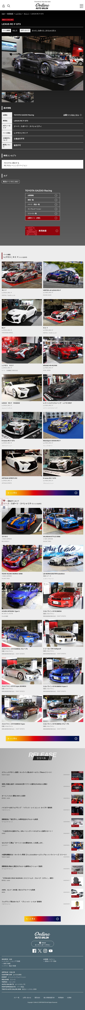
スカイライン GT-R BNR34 (52, 611)
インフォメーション (34, 209)
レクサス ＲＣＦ (8, 365)
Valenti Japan (6, 774)
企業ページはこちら (71, 115)
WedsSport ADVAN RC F (52, 441)
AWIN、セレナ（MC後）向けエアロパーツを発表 (18, 890)
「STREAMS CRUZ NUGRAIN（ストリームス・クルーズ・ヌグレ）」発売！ (28, 878)
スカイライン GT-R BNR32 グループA (15, 649)
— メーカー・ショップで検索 (11, 961)
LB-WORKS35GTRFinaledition (54, 574)
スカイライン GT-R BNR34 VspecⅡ (55, 686)
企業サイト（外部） (34, 218)
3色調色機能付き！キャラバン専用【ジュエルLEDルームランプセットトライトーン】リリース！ (34, 855)
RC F (3, 328)
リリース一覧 (32, 213)
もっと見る (12, 493)
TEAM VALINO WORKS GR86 (12, 574)
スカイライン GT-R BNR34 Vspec (13, 724)
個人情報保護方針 (49, 997)
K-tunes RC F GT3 (8, 441)
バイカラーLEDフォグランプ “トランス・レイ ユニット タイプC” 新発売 (27, 808)
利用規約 (61, 997)
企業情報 (31, 195)
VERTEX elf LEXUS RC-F (52, 290)
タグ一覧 (16, 997)
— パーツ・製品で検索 (9, 966)
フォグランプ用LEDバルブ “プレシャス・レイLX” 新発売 (22, 902)
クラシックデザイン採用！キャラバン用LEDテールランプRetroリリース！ (27, 772)
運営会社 (37, 997)
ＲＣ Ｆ (26, 14)
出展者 (69, 997)
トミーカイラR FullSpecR (52, 649)
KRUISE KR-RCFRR (50, 365)
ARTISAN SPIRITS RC (9, 478)
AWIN (3, 892)
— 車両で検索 (6, 963)
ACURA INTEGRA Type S (10, 611)
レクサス (19, 14)
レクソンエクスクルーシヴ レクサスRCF (57, 403)
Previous (4, 63)
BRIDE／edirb (6, 798)
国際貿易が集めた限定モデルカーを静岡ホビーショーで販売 (22, 866)
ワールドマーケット (7, 821)
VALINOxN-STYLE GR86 (51, 536)
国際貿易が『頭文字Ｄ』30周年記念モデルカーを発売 (20, 819)
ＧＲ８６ (5, 536)
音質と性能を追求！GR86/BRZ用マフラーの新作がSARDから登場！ (25, 784)
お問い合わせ (27, 997)
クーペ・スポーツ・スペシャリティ (44, 30)
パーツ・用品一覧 (34, 204)
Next (81, 63)
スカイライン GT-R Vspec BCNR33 (14, 686)
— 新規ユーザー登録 (49, 961)
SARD (3, 786)
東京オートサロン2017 (10, 181)
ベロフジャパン (6, 810)
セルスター (5, 845)
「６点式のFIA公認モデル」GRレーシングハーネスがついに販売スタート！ (27, 831)
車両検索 (10, 14)
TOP (3, 14)
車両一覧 (31, 200)
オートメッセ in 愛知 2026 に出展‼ (14, 796)
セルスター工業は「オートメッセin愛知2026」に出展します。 (23, 843)
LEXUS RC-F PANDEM (11, 403)
